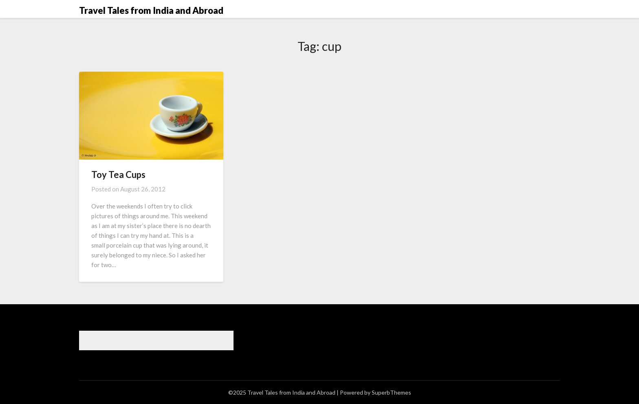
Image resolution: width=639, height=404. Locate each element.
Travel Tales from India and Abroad (151, 10)
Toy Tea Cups (118, 174)
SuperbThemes (391, 392)
